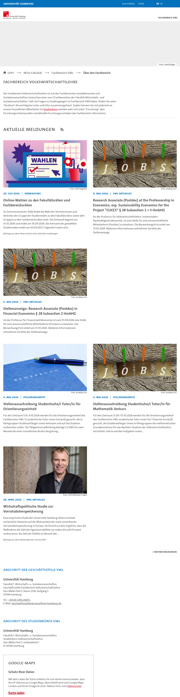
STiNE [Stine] (141, 3)
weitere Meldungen (165, 551)
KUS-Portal (128, 3)
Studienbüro (50, 109)
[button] (159, 3)
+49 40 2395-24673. (19, 600)
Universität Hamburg (18, 3)
